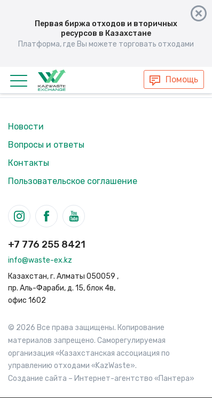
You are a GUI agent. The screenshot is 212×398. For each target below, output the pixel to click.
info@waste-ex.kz (40, 260)
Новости (26, 126)
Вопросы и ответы (46, 145)
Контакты (28, 163)
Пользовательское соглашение (72, 181)
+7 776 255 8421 (46, 244)
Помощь (182, 79)
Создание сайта (37, 378)
